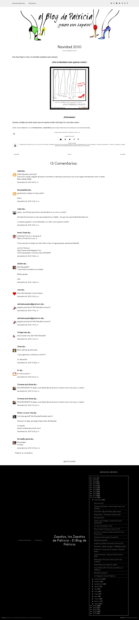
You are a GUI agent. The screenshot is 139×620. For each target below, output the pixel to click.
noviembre (98, 579)
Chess (19, 347)
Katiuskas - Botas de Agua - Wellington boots (110, 546)
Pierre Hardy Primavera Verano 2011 (107, 529)
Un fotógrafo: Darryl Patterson (104, 576)
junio (96, 591)
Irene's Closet (22, 233)
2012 (94, 493)
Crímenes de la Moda (25, 385)
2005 (95, 613)
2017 (94, 484)
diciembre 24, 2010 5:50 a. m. (28, 201)
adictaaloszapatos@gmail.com (28, 304)
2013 (94, 491)
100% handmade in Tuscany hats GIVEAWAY (34, 253)
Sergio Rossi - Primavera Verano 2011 (107, 515)
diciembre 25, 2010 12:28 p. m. (28, 363)
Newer (16, 154)
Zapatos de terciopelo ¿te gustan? (106, 537)
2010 (95, 497)
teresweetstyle (22, 190)
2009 (95, 606)
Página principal (18, 3)
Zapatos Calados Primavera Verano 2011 (108, 543)
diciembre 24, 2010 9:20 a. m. (28, 225)
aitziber (20, 264)
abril (96, 596)
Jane (19, 290)
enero (96, 604)
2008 (95, 608)
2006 (95, 611)
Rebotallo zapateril (100, 540)
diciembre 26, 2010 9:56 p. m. (28, 431)
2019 (94, 480)
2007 (95, 609)
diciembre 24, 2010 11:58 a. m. (28, 282)
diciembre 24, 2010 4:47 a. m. (28, 182)
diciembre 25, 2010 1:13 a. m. (27, 339)
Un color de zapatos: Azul (103, 526)
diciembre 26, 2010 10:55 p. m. (28, 448)
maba (19, 209)
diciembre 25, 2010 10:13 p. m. (28, 391)
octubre (97, 581)
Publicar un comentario (24, 453)
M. (18, 370)
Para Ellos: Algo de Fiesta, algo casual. (107, 511)
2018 (94, 482)
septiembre (98, 584)
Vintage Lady (22, 332)
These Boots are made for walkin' (105, 565)
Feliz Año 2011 (99, 503)
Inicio (69, 154)
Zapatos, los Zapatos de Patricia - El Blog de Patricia (69, 540)
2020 (95, 478)
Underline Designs (131, 617)
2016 (94, 486)
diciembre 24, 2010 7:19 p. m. (28, 311)
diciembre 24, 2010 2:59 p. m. (28, 296)
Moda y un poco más (25, 413)
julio (96, 589)
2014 (94, 490)
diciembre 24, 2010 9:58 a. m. (28, 256)
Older (122, 154)
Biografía (32, 3)
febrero (97, 601)
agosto (97, 586)
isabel (19, 171)
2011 (94, 495)
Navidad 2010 (99, 518)
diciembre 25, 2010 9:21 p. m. (28, 377)
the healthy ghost (23, 439)
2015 (94, 488)
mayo (96, 594)
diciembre (98, 500)
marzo (96, 599)
